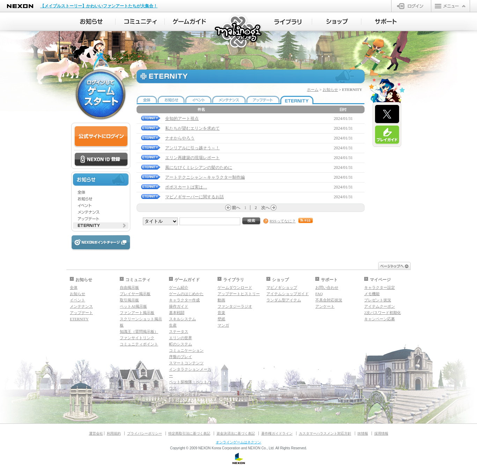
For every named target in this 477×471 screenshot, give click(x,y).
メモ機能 (372, 294)
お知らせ (330, 89)
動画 (221, 300)
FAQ (319, 294)
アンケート (325, 306)
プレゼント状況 (377, 300)
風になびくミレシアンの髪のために (198, 167)
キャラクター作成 (184, 300)
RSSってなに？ (283, 221)
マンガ (223, 325)
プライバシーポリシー (144, 433)
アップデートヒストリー (239, 294)
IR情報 (363, 433)
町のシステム (180, 344)
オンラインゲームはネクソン (238, 442)
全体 (74, 287)
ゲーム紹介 (178, 287)
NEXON (20, 6)
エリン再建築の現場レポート (192, 157)
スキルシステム (182, 319)
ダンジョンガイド (184, 394)
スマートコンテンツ (186, 363)
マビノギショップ (281, 287)
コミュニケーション (186, 350)
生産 (173, 325)
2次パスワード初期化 (382, 313)
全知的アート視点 (182, 118)
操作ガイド (178, 306)
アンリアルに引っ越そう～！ (192, 147)
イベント (77, 300)
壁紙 (221, 319)
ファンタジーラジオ (235, 306)
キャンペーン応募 (379, 319)
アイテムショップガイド (287, 294)
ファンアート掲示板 (137, 313)
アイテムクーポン (379, 306)
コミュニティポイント (139, 344)
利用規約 (114, 433)
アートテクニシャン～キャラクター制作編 (205, 177)
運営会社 (96, 433)
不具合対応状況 (328, 300)
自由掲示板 (129, 287)
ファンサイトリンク (137, 338)
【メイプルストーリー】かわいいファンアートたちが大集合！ (98, 5)
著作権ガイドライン (277, 433)
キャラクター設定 (379, 287)
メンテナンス (81, 306)
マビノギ (239, 32)
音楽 (221, 313)
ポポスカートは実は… (186, 187)
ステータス (178, 331)
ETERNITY (79, 319)
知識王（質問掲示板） (139, 331)
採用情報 (381, 433)
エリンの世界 (180, 338)
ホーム (312, 89)
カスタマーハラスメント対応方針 (325, 433)
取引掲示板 (129, 300)
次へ (265, 207)
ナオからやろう (180, 138)
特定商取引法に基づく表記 (189, 433)
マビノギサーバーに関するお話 (194, 196)
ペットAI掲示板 (133, 306)
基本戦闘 (176, 313)
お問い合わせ (326, 287)
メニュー (450, 6)
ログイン (411, 6)
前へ (236, 207)
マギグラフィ (180, 401)
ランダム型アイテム (283, 300)
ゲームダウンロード (235, 287)
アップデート (81, 313)
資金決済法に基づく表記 (236, 433)
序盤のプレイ (180, 357)
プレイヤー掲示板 (135, 294)
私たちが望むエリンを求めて (192, 128)
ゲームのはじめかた (186, 294)
